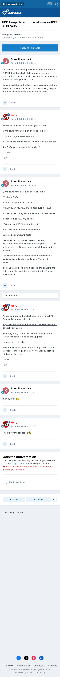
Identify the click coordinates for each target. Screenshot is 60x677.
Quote (13, 102)
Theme (8, 665)
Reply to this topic (30, 48)
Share (14, 499)
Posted (23, 63)
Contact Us (39, 665)
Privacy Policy (23, 665)
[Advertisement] (30, 549)
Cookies (52, 665)
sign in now (18, 463)
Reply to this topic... (17, 482)
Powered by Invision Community (30, 672)
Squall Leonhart (13, 34)
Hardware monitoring (32, 37)
